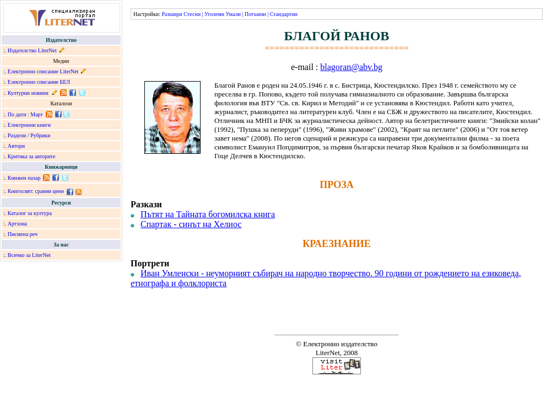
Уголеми (214, 14)
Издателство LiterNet (32, 50)
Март (36, 114)
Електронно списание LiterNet (43, 71)
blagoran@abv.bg (351, 67)
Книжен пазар (24, 178)
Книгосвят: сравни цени (36, 191)
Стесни (192, 14)
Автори (16, 146)
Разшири (171, 14)
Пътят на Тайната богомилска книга (208, 214)
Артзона (17, 224)
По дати (17, 114)
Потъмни (255, 14)
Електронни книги (29, 125)
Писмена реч (22, 234)
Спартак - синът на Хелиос (191, 224)
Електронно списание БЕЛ (39, 82)
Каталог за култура (30, 213)
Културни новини (28, 93)
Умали (233, 14)
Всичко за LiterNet (29, 255)
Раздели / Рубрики (29, 135)
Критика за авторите (32, 156)
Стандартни (284, 14)
